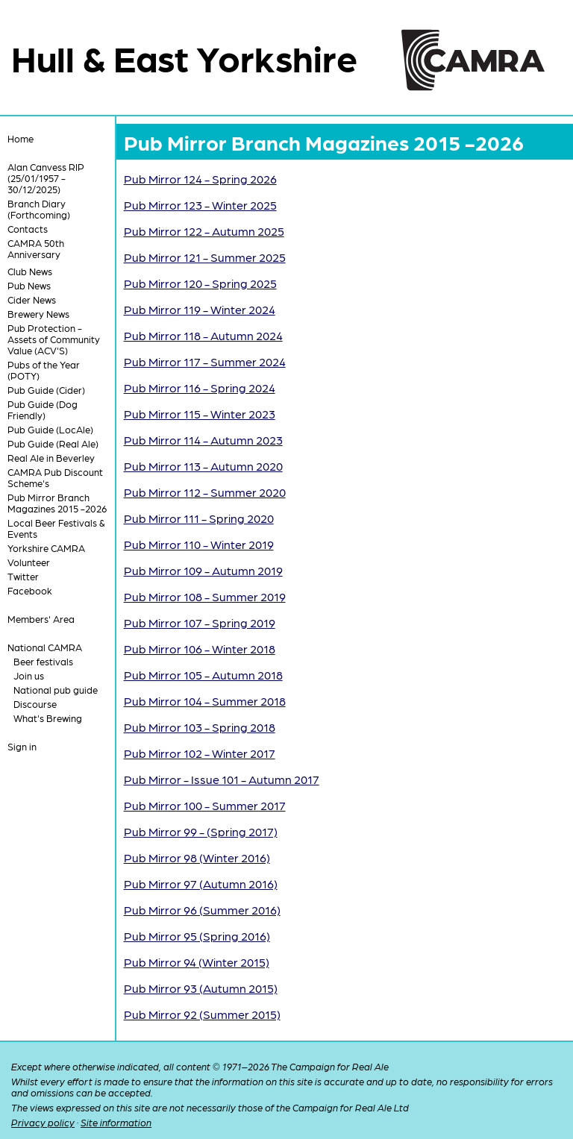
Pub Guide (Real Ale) (52, 443)
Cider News (31, 299)
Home (20, 138)
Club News (29, 271)
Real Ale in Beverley (51, 457)
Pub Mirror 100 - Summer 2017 (205, 805)
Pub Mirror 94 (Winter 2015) (196, 962)
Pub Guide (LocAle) (50, 429)
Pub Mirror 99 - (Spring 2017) (201, 831)
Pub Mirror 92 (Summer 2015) (202, 1014)
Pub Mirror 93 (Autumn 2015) (201, 988)
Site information (116, 1122)
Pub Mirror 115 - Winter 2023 (199, 414)
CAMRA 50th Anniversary (35, 248)
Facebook (29, 590)
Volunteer (28, 562)
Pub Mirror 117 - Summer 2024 (205, 361)
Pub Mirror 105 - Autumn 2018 (203, 675)
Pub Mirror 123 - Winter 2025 (200, 205)
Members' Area (41, 618)
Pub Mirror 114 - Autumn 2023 (203, 440)
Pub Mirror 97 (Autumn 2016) (201, 883)
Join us (28, 675)
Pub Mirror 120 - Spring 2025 (200, 283)
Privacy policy (43, 1122)
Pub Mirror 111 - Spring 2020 (199, 518)
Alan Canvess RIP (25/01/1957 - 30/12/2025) (45, 178)
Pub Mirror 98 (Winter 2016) (197, 857)
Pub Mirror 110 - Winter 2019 (199, 544)
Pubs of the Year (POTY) (43, 370)
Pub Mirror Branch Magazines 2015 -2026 (57, 503)
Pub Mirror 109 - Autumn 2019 (203, 570)
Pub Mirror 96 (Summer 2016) (202, 910)
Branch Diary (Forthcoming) (38, 209)
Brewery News (38, 313)
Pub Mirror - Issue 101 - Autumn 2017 (221, 779)
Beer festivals (43, 661)
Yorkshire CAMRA (46, 547)
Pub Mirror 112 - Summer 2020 (205, 492)
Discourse (35, 703)
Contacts (27, 228)
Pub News (29, 285)
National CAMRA (44, 647)
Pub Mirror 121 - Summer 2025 (205, 257)
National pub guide (55, 689)
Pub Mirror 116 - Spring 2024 (199, 387)
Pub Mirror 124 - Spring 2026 (200, 179)
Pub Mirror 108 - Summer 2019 (205, 596)
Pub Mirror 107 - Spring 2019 (199, 622)
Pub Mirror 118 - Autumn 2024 (203, 335)
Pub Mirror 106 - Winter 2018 (199, 648)
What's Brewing (47, 718)
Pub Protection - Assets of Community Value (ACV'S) (53, 339)
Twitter (23, 576)
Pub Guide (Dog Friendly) (42, 409)
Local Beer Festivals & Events (56, 528)
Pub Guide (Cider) (46, 389)
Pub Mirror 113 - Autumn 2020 (203, 466)
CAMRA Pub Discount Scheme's (55, 477)
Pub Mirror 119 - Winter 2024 (199, 309)
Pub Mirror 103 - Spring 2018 (199, 727)
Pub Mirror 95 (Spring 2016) (197, 936)
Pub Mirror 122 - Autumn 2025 (204, 231)
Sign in (22, 746)
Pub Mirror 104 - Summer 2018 (205, 701)
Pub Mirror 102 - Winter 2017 (199, 753)
